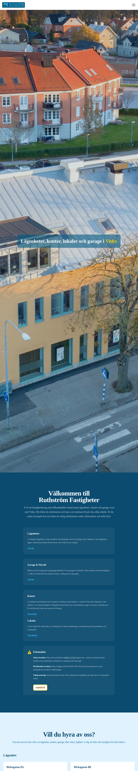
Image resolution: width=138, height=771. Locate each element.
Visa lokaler (32, 635)
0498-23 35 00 (69, 658)
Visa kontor (32, 614)
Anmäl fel (40, 687)
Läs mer (30, 548)
